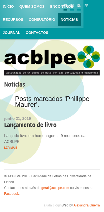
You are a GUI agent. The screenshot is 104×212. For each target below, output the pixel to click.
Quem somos (32, 6)
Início (8, 6)
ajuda (48, 205)
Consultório (42, 19)
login (58, 205)
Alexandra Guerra (86, 205)
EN (79, 5)
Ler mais (10, 147)
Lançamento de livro (30, 125)
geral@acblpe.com (55, 188)
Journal (11, 33)
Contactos (37, 33)
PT (65, 5)
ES (72, 5)
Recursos (13, 19)
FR (86, 5)
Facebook (11, 194)
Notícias (69, 19)
